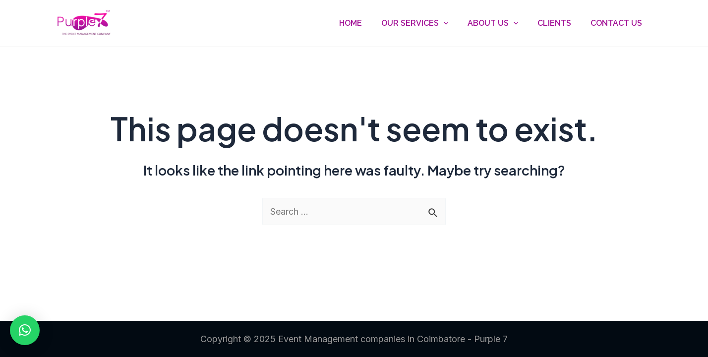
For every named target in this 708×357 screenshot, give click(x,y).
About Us (501, 23)
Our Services (426, 23)
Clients (559, 23)
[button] (25, 330)
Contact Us (618, 23)
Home (365, 23)
